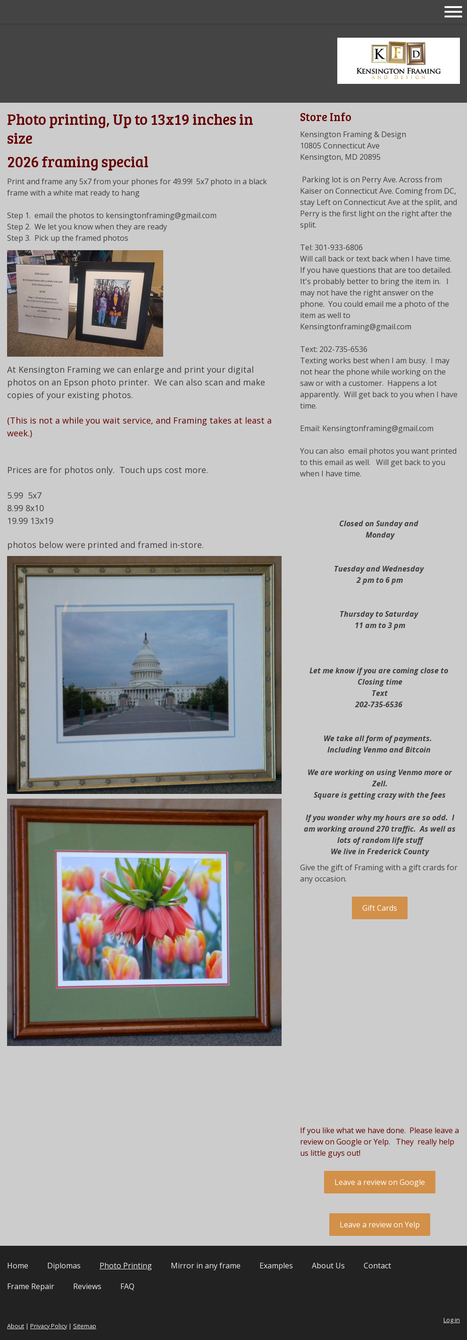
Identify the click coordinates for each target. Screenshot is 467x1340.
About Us (328, 1265)
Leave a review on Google (379, 1182)
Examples (276, 1265)
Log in (451, 1319)
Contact (377, 1265)
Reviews (87, 1286)
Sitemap (84, 1326)
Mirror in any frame (206, 1265)
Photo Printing (126, 1265)
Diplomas (64, 1265)
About (15, 1326)
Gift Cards (379, 908)
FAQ (127, 1286)
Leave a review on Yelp (380, 1224)
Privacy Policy (48, 1326)
